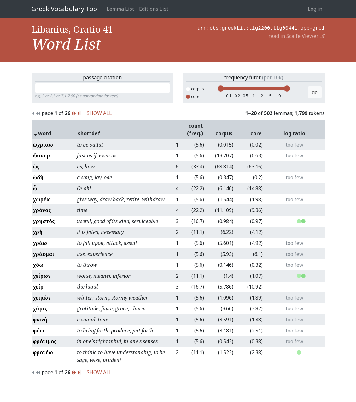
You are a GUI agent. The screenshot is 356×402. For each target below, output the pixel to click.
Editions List (153, 8)
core (192, 96)
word (42, 133)
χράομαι (43, 254)
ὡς (36, 166)
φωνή (40, 319)
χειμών (42, 297)
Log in (315, 8)
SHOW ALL (99, 113)
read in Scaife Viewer (296, 35)
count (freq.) (195, 129)
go (315, 92)
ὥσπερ (41, 155)
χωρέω (42, 199)
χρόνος (42, 210)
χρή (38, 231)
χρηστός (44, 221)
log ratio (294, 133)
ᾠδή (38, 177)
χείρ (38, 286)
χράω (40, 243)
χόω (38, 264)
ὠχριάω (43, 144)
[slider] (221, 88)
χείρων (42, 275)
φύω (38, 330)
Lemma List (120, 8)
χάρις (40, 308)
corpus (195, 89)
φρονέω (43, 352)
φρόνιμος (45, 341)
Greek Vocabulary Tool (65, 8)
